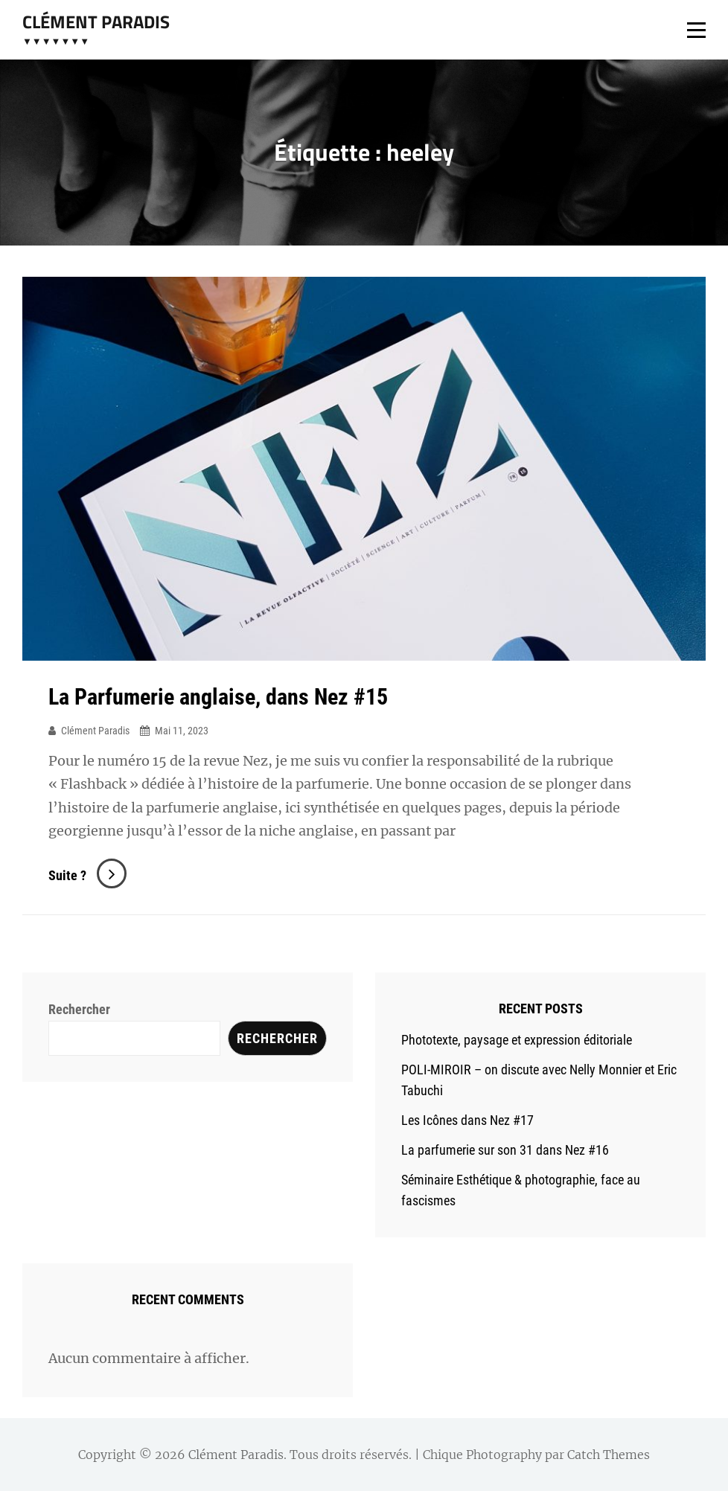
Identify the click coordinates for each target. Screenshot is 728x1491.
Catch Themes (608, 1454)
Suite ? (87, 875)
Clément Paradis (96, 21)
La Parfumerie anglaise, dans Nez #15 (218, 697)
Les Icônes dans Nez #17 (467, 1120)
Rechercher (79, 1009)
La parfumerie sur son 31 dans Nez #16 (505, 1150)
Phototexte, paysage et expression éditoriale (516, 1040)
